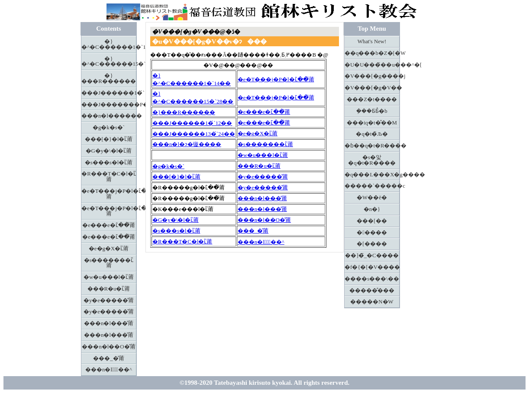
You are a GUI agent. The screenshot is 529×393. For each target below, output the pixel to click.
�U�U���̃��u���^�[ (372, 65)
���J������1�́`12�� (192, 123)
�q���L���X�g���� (372, 175)
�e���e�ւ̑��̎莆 (108, 225)
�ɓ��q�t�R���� (372, 146)
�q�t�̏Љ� (371, 134)
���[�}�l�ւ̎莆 (109, 139)
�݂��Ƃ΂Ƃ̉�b (371, 111)
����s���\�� (372, 279)
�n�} (372, 209)
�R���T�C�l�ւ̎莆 (108, 176)
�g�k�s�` (109, 128)
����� (372, 233)
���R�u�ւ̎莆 (108, 289)
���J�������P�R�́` (108, 105)
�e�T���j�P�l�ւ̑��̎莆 (108, 194)
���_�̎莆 (108, 358)
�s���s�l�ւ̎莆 (109, 163)
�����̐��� (371, 291)
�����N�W (371, 302)
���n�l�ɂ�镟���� (186, 144)
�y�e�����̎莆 (109, 300)
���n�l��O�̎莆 (108, 347)
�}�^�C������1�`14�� (108, 44)
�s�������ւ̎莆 (109, 263)
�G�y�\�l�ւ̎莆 (109, 151)
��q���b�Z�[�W (372, 53)
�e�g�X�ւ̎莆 (109, 249)
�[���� (372, 244)
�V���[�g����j (372, 76)
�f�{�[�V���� (372, 267)
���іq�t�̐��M (372, 123)
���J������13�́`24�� (193, 134)
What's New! (372, 41)
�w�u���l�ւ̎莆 (109, 277)
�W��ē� (372, 198)
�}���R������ (108, 78)
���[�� (372, 221)
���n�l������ (108, 116)
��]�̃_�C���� (371, 255)
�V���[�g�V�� (372, 88)
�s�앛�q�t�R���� (372, 160)
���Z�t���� (372, 99)
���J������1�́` (108, 93)
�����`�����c (372, 186)
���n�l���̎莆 (108, 323)
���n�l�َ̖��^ (108, 370)
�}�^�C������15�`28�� (108, 61)
